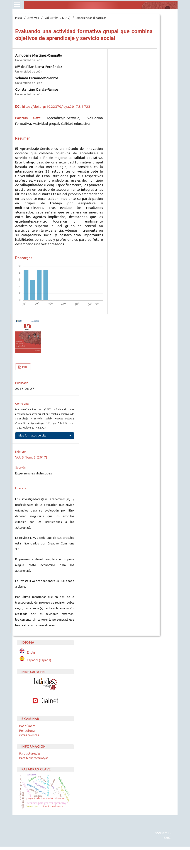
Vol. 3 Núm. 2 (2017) (57, 17)
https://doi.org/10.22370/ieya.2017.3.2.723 (56, 106)
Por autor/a (27, 730)
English (32, 652)
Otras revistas (29, 735)
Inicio (18, 17)
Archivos (33, 17)
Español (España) (39, 660)
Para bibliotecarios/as (33, 758)
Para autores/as (29, 753)
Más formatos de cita (32, 435)
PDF (25, 367)
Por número (27, 726)
